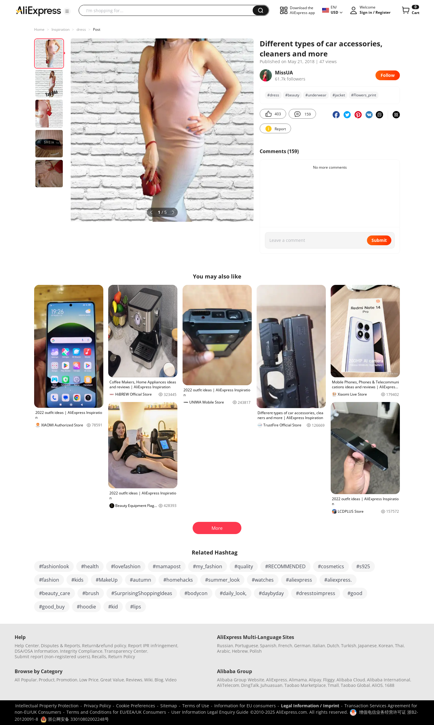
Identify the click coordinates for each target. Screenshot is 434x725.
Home (39, 29)
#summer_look (222, 579)
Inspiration (60, 29)
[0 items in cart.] (410, 10)
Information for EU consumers (245, 706)
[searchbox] (168, 10)
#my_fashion (207, 566)
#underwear (315, 95)
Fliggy (329, 680)
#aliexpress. (338, 579)
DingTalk (250, 685)
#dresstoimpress (315, 593)
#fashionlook (54, 566)
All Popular (26, 680)
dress (81, 29)
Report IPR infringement (152, 645)
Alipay (315, 680)
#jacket (339, 95)
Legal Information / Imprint (310, 706)
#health (90, 566)
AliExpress (276, 680)
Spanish (268, 645)
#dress (273, 95)
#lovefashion (126, 566)
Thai (399, 645)
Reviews (134, 680)
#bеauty (292, 95)
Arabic (223, 651)
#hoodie (86, 606)
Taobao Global (355, 685)
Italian (318, 645)
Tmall (333, 685)
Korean (386, 645)
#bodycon (196, 593)
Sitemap (168, 706)
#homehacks (178, 579)
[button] (67, 11)
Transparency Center (125, 651)
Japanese (367, 645)
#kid (113, 606)
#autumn (140, 579)
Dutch (333, 645)
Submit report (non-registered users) (52, 656)
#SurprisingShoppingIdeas (141, 593)
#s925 (363, 566)
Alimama (298, 680)
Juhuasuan (272, 685)
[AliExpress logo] (38, 11)
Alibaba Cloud (350, 680)
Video (170, 680)
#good (354, 593)
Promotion (66, 680)
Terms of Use (195, 706)
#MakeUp (107, 579)
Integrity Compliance (81, 651)
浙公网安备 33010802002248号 (75, 719)
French (285, 645)
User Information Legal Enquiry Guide (209, 712)
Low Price (88, 680)
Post (96, 29)
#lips (135, 606)
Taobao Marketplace (305, 685)
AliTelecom (228, 685)
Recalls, (99, 656)
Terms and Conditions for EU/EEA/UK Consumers (116, 712)
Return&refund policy (104, 645)
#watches (263, 579)
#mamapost (167, 566)
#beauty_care (54, 593)
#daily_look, (233, 593)
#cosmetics (331, 566)
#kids (77, 579)
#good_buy (52, 606)
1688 (389, 685)
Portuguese (246, 645)
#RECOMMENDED (285, 566)
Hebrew (240, 651)
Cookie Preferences (135, 706)
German (302, 645)
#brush (90, 593)
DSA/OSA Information (36, 651)
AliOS (377, 685)
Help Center (27, 645)
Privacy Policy (97, 706)
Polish (256, 651)
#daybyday (271, 593)
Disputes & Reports (60, 645)
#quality (243, 566)
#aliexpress (299, 579)
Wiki (148, 680)
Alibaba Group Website (240, 680)
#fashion (49, 579)
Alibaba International (388, 680)
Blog (159, 680)
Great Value (112, 680)
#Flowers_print (363, 95)
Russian (225, 645)
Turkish (348, 645)
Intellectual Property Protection (47, 706)
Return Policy (121, 656)
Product (47, 680)
